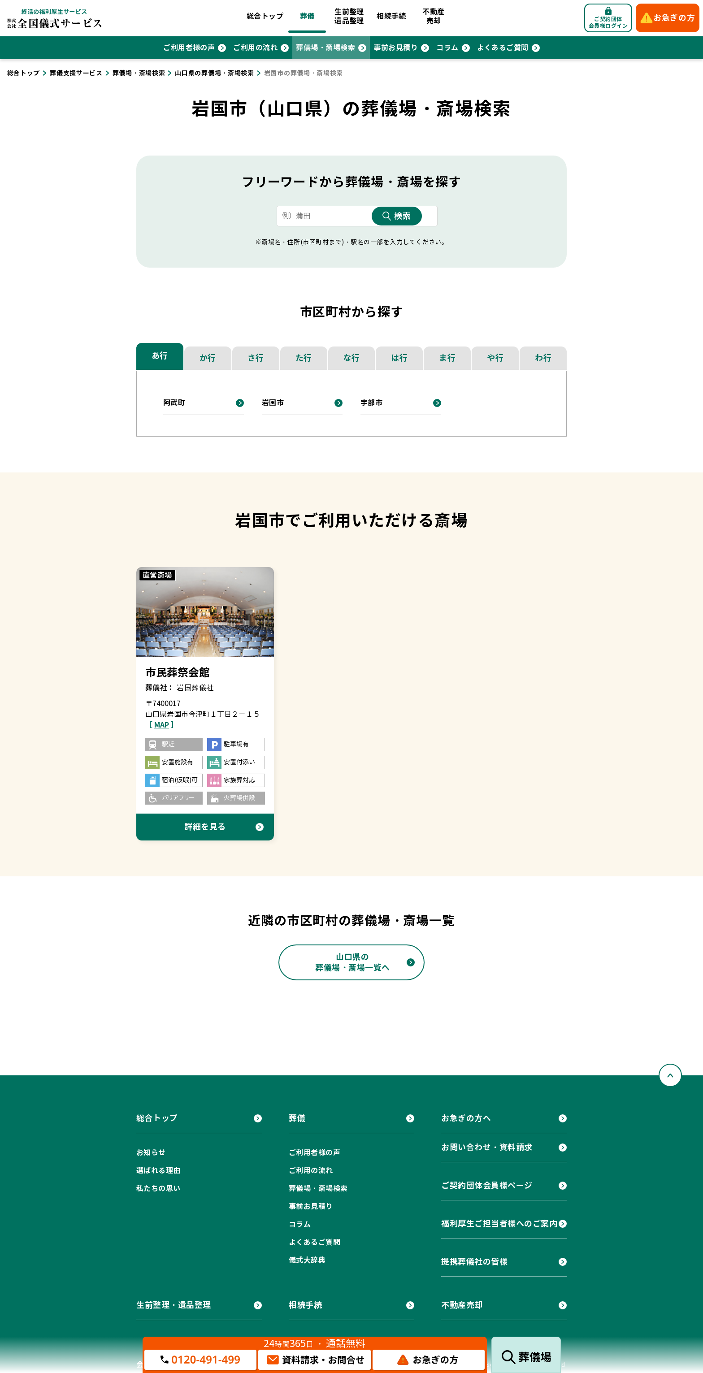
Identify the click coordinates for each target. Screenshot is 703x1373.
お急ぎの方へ (466, 1118)
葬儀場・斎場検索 (325, 47)
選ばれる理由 (158, 1170)
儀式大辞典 (307, 1260)
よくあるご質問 (503, 47)
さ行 (255, 358)
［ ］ (161, 725)
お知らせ (151, 1152)
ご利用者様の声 (189, 47)
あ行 (160, 356)
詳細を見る (205, 827)
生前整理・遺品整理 (173, 1305)
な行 (351, 358)
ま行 (447, 358)
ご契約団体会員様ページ (487, 1185)
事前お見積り (395, 47)
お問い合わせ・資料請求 (487, 1147)
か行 (208, 358)
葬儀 (307, 16)
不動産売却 (433, 16)
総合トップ (265, 16)
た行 (303, 358)
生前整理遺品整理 (349, 16)
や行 (495, 358)
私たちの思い (158, 1188)
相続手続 (391, 16)
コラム (447, 47)
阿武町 (174, 402)
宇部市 (371, 402)
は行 (399, 358)
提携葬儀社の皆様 (474, 1261)
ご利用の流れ (255, 47)
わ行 (543, 358)
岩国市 (273, 402)
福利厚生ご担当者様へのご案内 (499, 1223)
